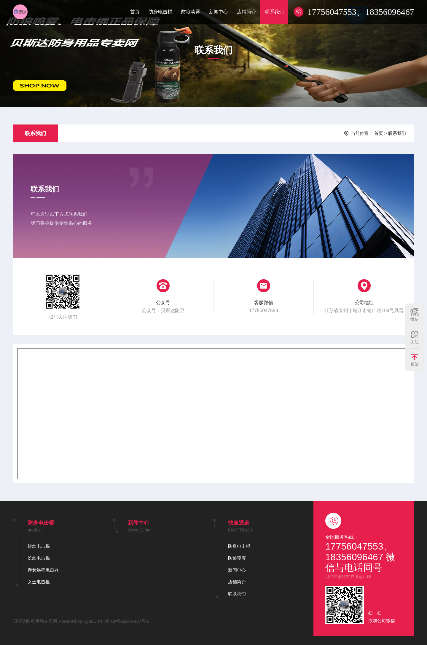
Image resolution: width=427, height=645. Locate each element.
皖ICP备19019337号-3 (127, 621)
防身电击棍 (160, 11)
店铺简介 (246, 11)
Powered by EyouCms (80, 621)
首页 (135, 11)
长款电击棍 (39, 558)
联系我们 (274, 11)
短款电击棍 (39, 546)
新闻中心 (218, 11)
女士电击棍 (39, 581)
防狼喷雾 (190, 11)
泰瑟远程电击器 (43, 569)
